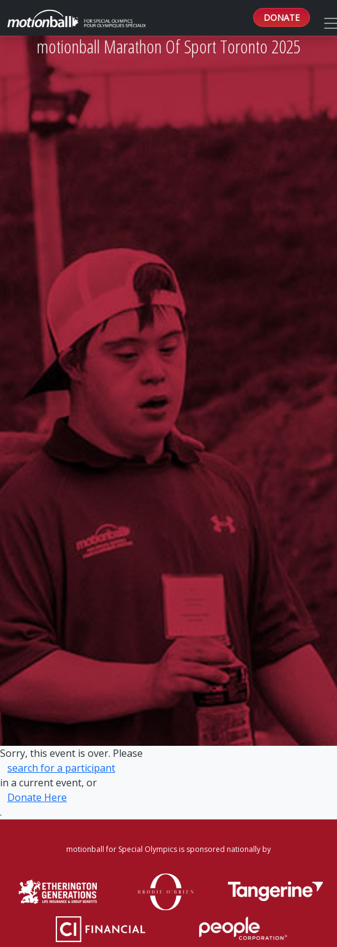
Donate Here (37, 797)
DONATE (281, 17)
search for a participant (61, 768)
